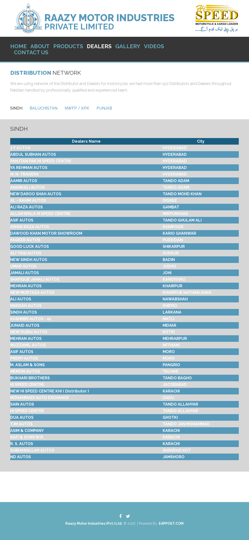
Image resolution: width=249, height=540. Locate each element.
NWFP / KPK (77, 108)
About (40, 46)
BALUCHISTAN (43, 108)
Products (68, 46)
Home (18, 46)
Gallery (127, 46)
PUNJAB (104, 108)
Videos (154, 46)
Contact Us (31, 52)
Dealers (99, 46)
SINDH (16, 108)
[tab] (16, 108)
